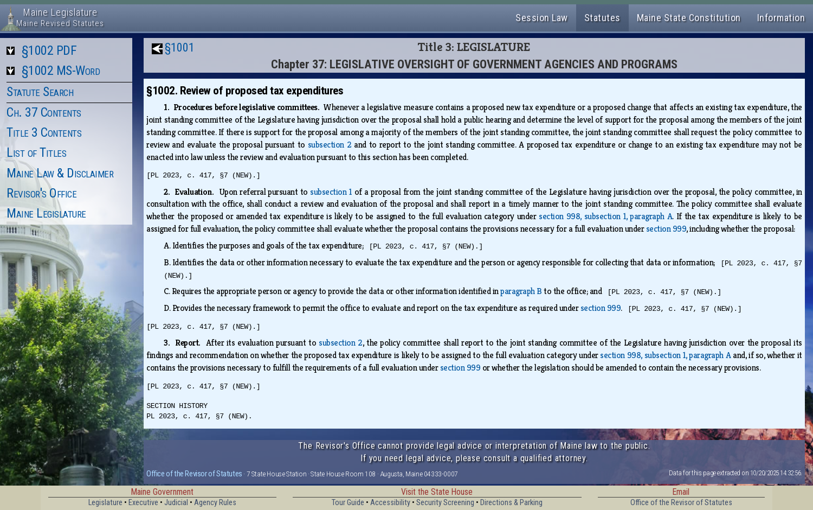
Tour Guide (348, 502)
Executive (143, 502)
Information (781, 17)
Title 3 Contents (44, 132)
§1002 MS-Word (61, 70)
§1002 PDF (49, 50)
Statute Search (40, 91)
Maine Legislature (46, 213)
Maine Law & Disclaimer (60, 173)
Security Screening (445, 502)
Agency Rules (215, 502)
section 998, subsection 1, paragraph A (605, 216)
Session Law (541, 17)
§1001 (180, 47)
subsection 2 (329, 144)
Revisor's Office (41, 193)
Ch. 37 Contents (44, 112)
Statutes (602, 17)
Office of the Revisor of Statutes (194, 474)
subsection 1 (331, 191)
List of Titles (36, 152)
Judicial (176, 502)
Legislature (105, 502)
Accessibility (390, 502)
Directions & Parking (511, 502)
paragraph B (521, 291)
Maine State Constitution (689, 17)
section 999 (666, 228)
